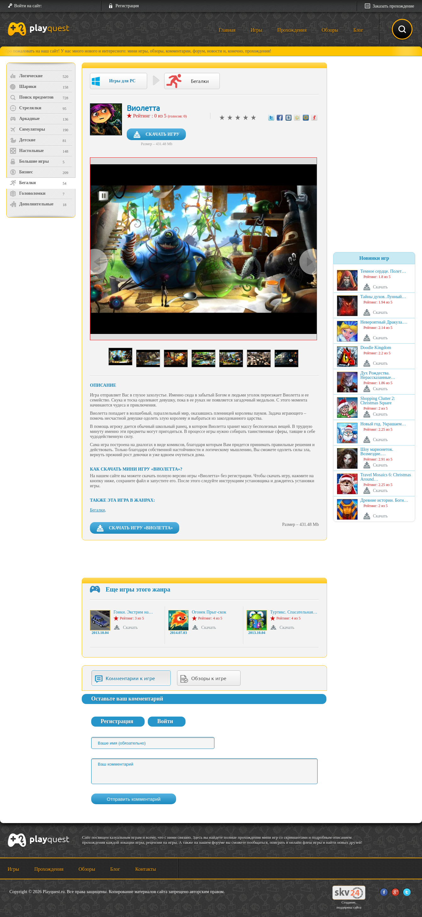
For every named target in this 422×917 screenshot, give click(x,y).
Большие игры (29, 161)
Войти (165, 721)
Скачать (130, 627)
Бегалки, (98, 510)
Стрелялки (25, 108)
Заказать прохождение (393, 6)
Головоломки (28, 193)
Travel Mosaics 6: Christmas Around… (385, 477)
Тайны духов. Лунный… (383, 297)
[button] (49, 5)
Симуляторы (27, 129)
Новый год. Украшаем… (383, 424)
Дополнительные (31, 204)
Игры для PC (114, 81)
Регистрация (127, 5)
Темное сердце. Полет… (383, 271)
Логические (26, 76)
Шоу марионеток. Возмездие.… (376, 451)
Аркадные (25, 119)
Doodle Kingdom (375, 348)
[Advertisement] (41, 271)
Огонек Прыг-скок (209, 612)
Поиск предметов (31, 97)
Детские (23, 140)
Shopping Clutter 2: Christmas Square (377, 400)
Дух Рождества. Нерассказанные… (377, 375)
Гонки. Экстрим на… (133, 612)
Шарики (23, 87)
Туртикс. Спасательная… (293, 612)
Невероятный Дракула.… (384, 322)
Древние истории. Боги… (384, 500)
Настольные (27, 151)
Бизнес (21, 172)
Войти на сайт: (28, 5)
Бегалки (23, 183)
